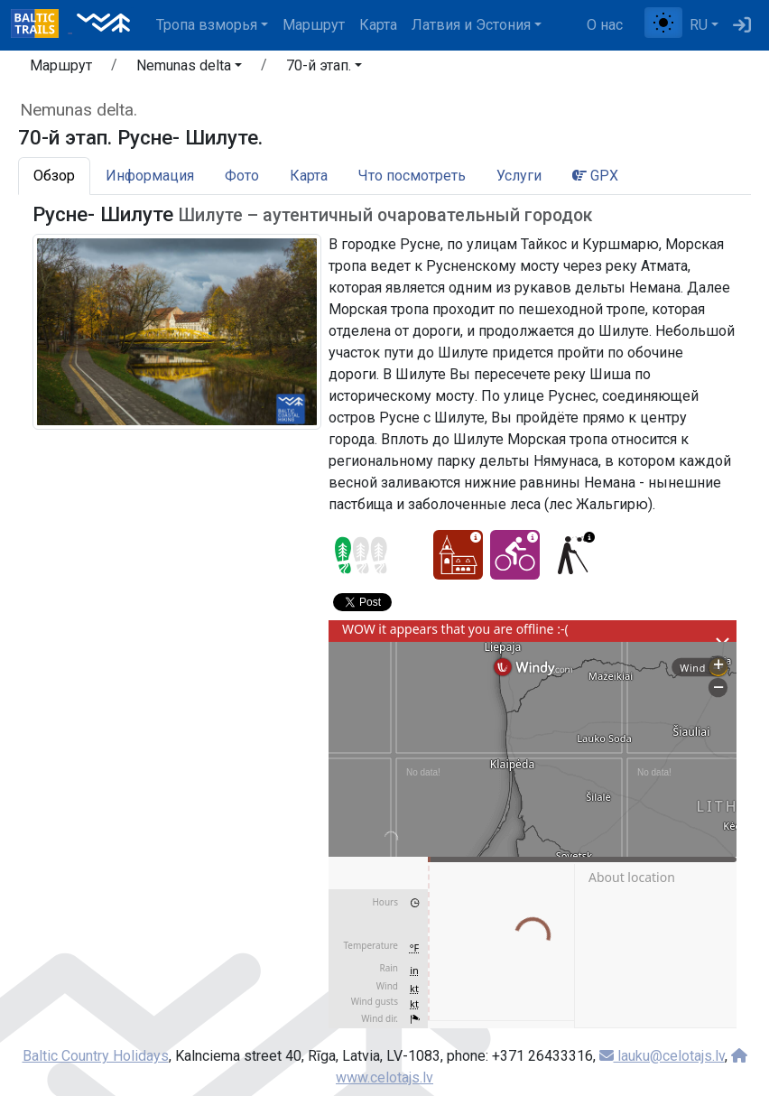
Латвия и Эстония (471, 24)
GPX (595, 175)
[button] (189, 68)
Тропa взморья (206, 24)
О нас (605, 24)
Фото (242, 175)
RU (699, 24)
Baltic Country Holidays (96, 1055)
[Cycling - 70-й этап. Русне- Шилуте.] (515, 555)
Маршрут (314, 24)
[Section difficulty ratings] (361, 555)
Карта (378, 24)
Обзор (54, 175)
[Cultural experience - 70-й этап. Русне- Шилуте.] (458, 555)
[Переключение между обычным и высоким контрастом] (663, 22)
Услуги (519, 175)
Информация (150, 175)
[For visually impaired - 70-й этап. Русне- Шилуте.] (572, 555)
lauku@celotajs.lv (662, 1055)
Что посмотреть (412, 175)
